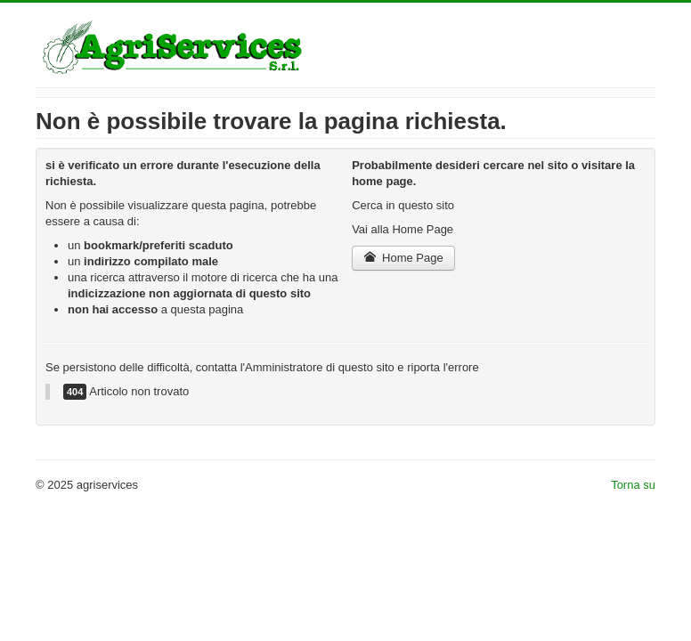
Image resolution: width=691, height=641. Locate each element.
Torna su (633, 484)
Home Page (403, 257)
